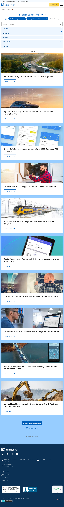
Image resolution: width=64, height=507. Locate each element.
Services (32, 37)
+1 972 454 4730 (8, 466)
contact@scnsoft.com (45, 459)
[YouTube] (17, 454)
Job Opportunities (5, 475)
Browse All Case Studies (32, 436)
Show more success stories (32, 423)
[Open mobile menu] (61, 5)
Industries (32, 28)
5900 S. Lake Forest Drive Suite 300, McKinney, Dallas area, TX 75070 (19, 460)
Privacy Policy (4, 477)
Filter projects (32, 428)
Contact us (54, 5)
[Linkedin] (2, 454)
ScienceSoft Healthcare (8, 1)
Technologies (32, 41)
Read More (8, 81)
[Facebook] (12, 454)
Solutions (32, 32)
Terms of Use (4, 480)
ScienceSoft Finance (22, 1)
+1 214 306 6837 (8, 464)
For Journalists (5, 471)
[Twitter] (7, 454)
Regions (32, 45)
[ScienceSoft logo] (8, 4)
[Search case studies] (32, 24)
